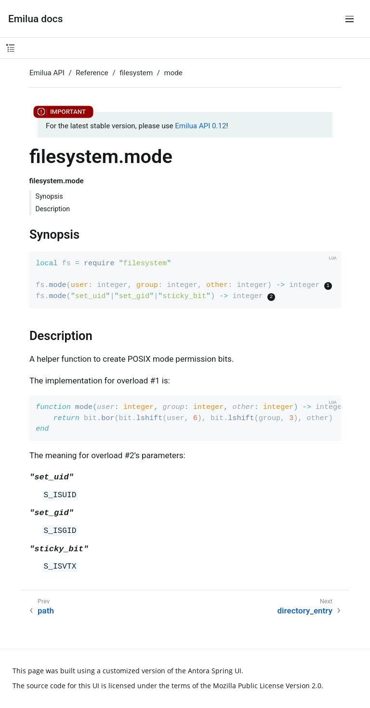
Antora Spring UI (214, 670)
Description (53, 209)
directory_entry (305, 610)
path (46, 610)
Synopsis (49, 196)
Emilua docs (35, 19)
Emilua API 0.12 (200, 126)
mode (173, 72)
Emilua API (47, 72)
